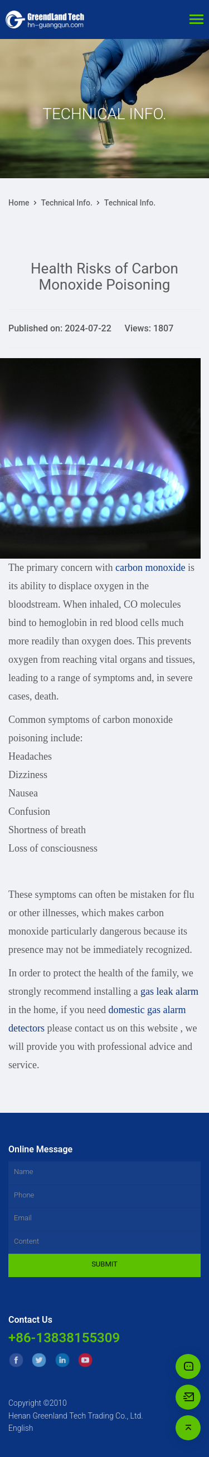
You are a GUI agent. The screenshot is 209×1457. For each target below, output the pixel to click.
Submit (104, 1264)
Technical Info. (67, 202)
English (20, 1428)
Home (19, 202)
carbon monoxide (150, 567)
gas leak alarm (169, 991)
